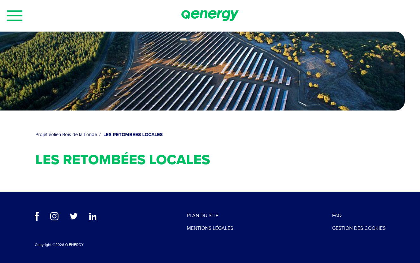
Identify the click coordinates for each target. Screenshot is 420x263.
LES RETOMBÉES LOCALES (133, 134)
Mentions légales (210, 228)
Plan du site (202, 215)
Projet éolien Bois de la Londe (66, 134)
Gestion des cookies (359, 228)
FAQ (337, 215)
